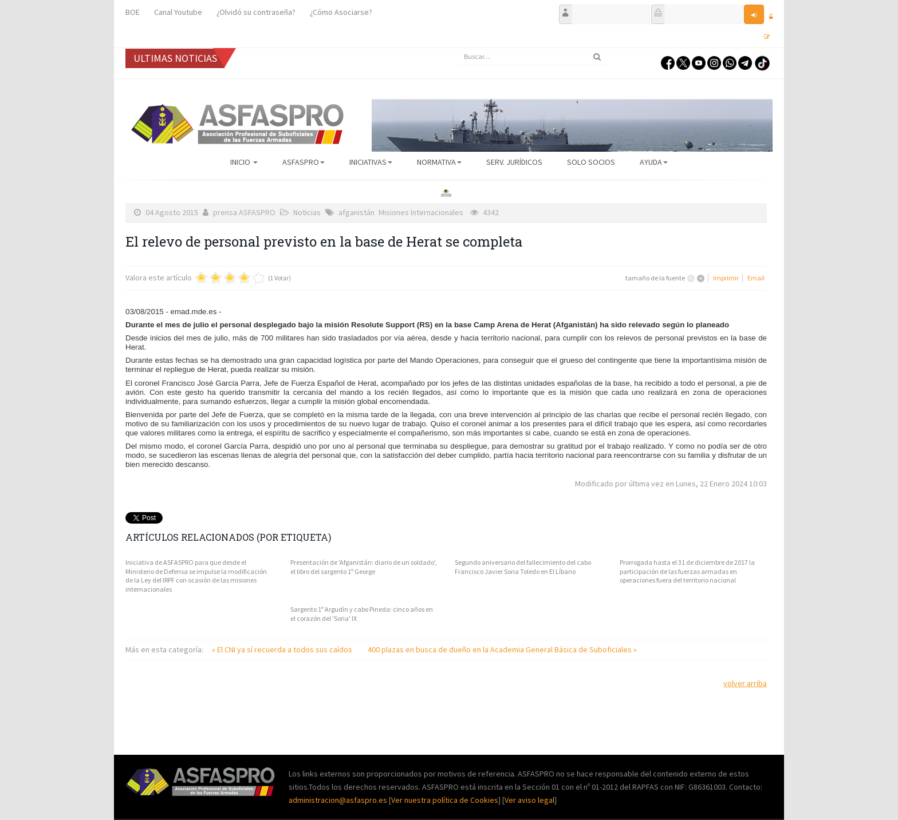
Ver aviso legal (529, 800)
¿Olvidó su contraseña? (256, 12)
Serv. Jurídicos (514, 162)
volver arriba (745, 683)
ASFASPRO (303, 162)
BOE (132, 12)
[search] (532, 56)
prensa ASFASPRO (244, 212)
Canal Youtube (178, 12)
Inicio (244, 162)
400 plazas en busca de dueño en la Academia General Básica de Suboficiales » (502, 649)
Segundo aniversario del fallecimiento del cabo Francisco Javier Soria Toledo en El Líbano (523, 567)
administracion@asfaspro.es (339, 800)
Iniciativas (370, 162)
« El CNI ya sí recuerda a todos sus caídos (283, 649)
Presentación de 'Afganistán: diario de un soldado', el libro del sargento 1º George (363, 567)
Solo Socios (591, 162)
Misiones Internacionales (421, 212)
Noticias (307, 212)
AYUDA (654, 162)
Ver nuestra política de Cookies (444, 800)
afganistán (356, 212)
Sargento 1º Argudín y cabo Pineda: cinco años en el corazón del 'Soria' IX (361, 614)
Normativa (439, 162)
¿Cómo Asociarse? (341, 12)
